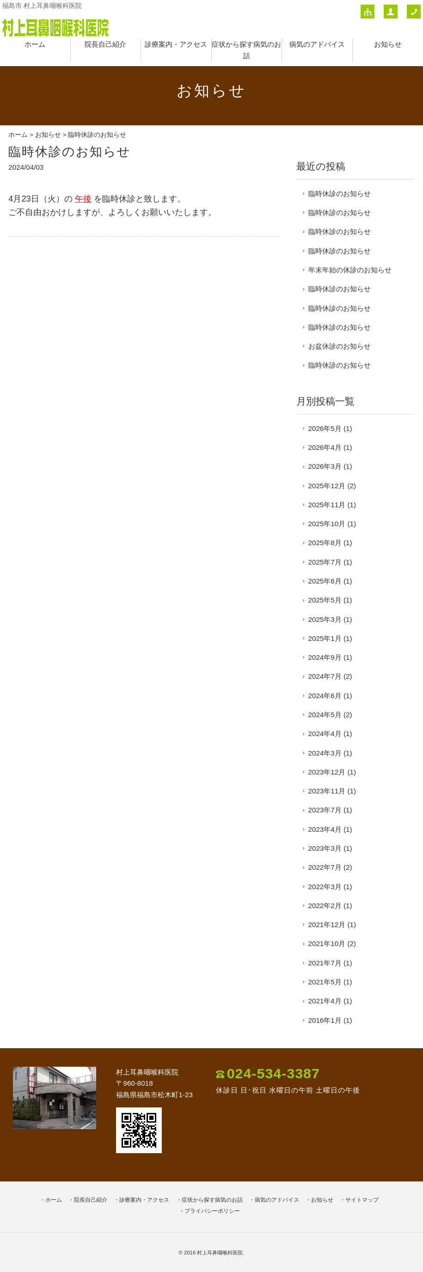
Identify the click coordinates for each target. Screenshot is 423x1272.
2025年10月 (327, 524)
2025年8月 (325, 543)
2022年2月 (325, 905)
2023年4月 (325, 829)
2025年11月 (327, 505)
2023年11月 (327, 791)
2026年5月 (325, 428)
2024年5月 (325, 715)
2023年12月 (327, 772)
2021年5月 (325, 982)
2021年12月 (327, 924)
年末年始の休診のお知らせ (350, 270)
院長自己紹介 (105, 44)
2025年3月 (325, 619)
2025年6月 (325, 581)
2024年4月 (325, 733)
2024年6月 (325, 696)
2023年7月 (325, 810)
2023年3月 (325, 848)
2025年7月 (325, 562)
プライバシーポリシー (212, 1211)
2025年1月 (325, 638)
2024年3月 (325, 753)
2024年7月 (325, 676)
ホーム (35, 44)
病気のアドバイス (317, 44)
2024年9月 (325, 657)
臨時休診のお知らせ (339, 193)
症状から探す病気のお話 (212, 1200)
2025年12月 (327, 486)
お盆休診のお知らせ (339, 346)
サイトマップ (362, 1200)
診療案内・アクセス (176, 44)
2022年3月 (325, 887)
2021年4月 (325, 1001)
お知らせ (388, 44)
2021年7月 (325, 963)
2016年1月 (325, 1020)
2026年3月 (325, 466)
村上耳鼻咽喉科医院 (220, 1252)
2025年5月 (325, 600)
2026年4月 (325, 447)
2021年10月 (327, 943)
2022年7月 (325, 867)
